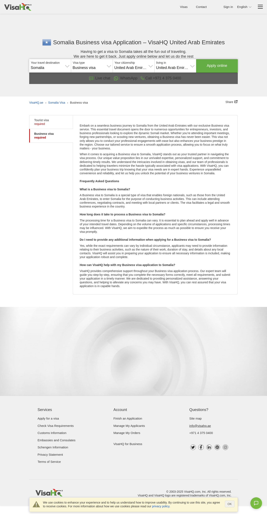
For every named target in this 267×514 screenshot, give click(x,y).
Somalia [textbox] (37, 68)
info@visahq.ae (200, 425)
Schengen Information (53, 447)
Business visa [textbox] (84, 68)
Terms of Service (49, 461)
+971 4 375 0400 (201, 433)
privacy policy (160, 506)
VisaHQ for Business (127, 444)
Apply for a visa (48, 418)
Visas (184, 7)
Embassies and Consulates (57, 440)
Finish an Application (127, 418)
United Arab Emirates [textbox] (132, 68)
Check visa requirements (56, 425)
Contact (201, 7)
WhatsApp (125, 78)
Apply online (217, 66)
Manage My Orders (126, 433)
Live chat (99, 78)
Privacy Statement (50, 454)
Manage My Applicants (129, 425)
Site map (195, 418)
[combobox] (50, 66)
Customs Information (52, 433)
